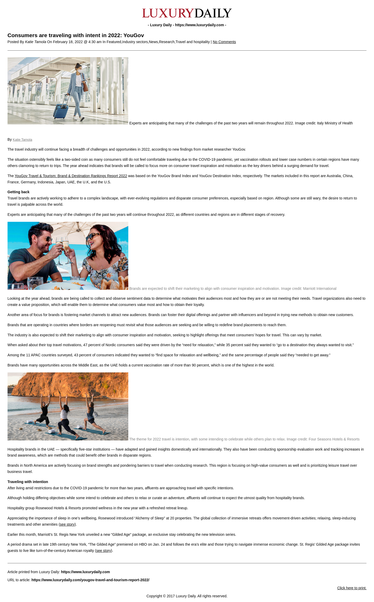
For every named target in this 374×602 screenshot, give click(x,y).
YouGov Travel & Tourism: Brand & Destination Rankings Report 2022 (71, 176)
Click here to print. (351, 588)
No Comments (224, 42)
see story (67, 524)
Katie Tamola (22, 140)
